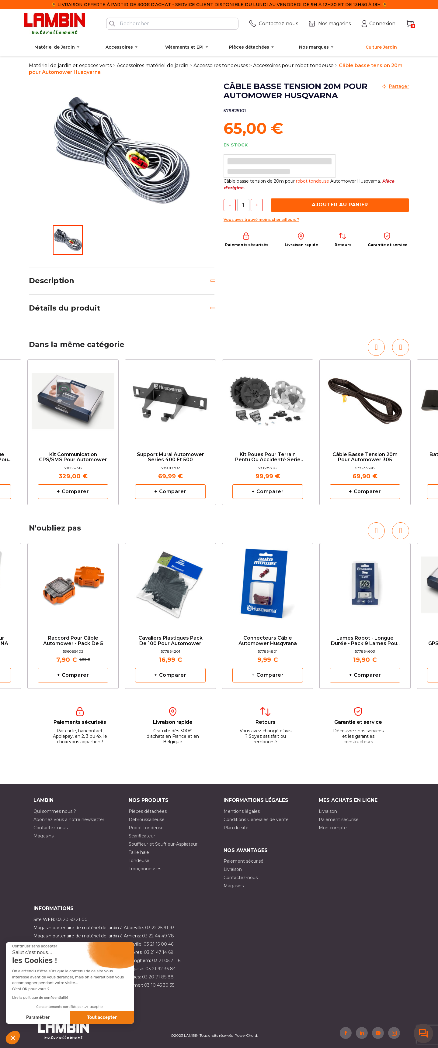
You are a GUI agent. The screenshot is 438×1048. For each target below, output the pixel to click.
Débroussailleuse (147, 819)
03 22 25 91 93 (160, 927)
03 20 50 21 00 (72, 919)
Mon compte (333, 827)
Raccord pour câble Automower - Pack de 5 (73, 640)
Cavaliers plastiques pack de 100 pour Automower (170, 640)
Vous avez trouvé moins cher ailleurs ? (261, 219)
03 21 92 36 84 (160, 968)
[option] (73, 432)
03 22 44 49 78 (158, 936)
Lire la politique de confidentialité (40, 997)
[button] (12, 1037)
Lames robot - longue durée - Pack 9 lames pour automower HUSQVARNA (365, 641)
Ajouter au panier (340, 205)
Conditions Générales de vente (256, 819)
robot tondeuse (312, 181)
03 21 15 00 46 (158, 944)
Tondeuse (139, 860)
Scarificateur (142, 836)
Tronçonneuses (145, 868)
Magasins (43, 836)
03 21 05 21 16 (166, 960)
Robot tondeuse (146, 827)
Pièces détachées (148, 811)
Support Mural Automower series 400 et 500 (170, 457)
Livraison (328, 811)
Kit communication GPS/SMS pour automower (73, 457)
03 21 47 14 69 (158, 952)
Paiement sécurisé (339, 819)
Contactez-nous (50, 827)
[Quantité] (243, 205)
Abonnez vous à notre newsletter (68, 819)
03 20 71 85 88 (158, 977)
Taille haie (139, 852)
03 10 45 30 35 (159, 985)
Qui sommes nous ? (54, 811)
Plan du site (236, 827)
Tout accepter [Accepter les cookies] (102, 1017)
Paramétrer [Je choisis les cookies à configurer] (38, 1017)
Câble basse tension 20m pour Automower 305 (365, 457)
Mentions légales (242, 811)
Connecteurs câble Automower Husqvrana (267, 640)
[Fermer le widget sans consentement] (34, 946)
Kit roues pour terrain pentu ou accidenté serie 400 (268, 457)
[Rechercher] (172, 24)
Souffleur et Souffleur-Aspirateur (163, 844)
